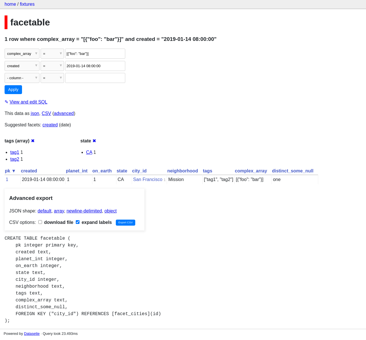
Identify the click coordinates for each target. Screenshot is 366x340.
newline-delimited (84, 210)
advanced (64, 113)
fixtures (27, 4)
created (50, 124)
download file (55, 222)
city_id (139, 170)
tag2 (14, 159)
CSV (46, 113)
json (35, 113)
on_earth (102, 170)
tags (207, 170)
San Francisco (147, 179)
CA (89, 152)
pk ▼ (10, 170)
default (44, 210)
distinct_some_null (292, 170)
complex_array (251, 170)
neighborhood (182, 170)
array (59, 210)
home (10, 4)
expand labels (94, 222)
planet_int (77, 170)
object (110, 210)
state (122, 170)
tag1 (14, 152)
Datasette (32, 333)
